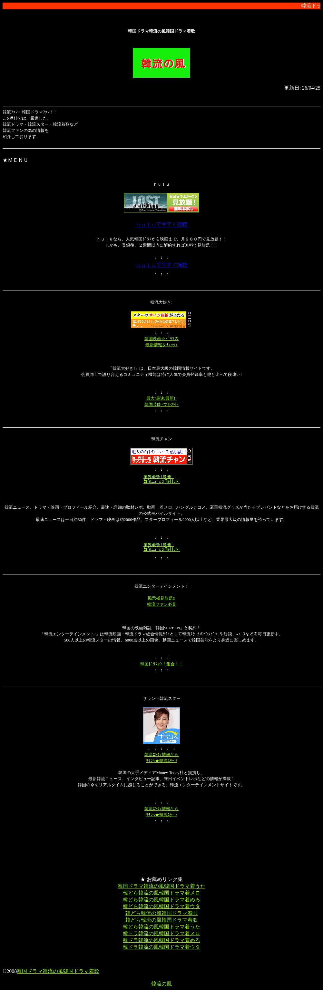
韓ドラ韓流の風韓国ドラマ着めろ (161, 940)
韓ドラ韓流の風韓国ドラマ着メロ (161, 933)
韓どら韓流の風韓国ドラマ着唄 (161, 913)
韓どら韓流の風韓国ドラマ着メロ (161, 893)
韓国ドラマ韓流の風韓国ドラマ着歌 (58, 971)
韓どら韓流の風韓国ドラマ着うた (161, 926)
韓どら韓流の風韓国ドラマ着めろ (161, 899)
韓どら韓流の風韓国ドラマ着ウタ (161, 906)
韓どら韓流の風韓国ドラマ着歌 (161, 920)
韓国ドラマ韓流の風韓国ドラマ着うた (161, 886)
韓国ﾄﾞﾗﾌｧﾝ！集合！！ (161, 664)
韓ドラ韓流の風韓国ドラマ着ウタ (161, 947)
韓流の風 (161, 983)
